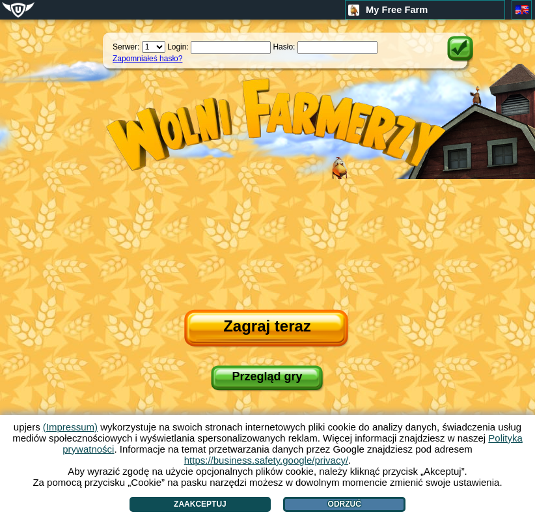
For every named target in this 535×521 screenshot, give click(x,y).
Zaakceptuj (200, 504)
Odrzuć (344, 504)
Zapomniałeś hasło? (147, 58)
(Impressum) (70, 426)
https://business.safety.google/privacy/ (266, 460)
